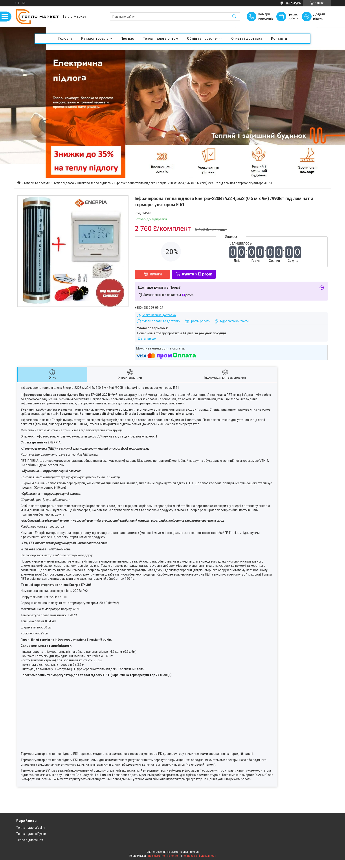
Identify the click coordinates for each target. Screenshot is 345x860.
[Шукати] (234, 16)
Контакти (279, 38)
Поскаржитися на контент (164, 855)
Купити (156, 274)
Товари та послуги (37, 183)
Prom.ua (194, 851)
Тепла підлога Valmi (30, 827)
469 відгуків (293, 3)
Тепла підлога (63, 183)
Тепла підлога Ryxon (31, 834)
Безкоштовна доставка (159, 315)
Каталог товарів (94, 38)
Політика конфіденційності (199, 855)
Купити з (197, 274)
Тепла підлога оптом (160, 38)
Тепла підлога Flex (29, 840)
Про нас (127, 38)
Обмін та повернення (204, 38)
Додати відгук (319, 16)
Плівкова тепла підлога (94, 183)
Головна (65, 38)
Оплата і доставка (246, 38)
